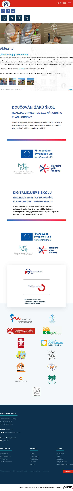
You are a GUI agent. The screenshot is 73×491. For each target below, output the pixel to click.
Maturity (32, 464)
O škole (17, 33)
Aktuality (27, 33)
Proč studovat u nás (5, 456)
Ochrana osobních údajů (20, 471)
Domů (7, 33)
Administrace (46, 471)
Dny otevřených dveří (6, 462)
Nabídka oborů (4, 454)
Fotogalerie (59, 459)
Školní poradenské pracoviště (64, 464)
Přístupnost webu (5, 471)
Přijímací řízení (4, 459)
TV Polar (21, 69)
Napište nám (68, 471)
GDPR (58, 456)
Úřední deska (60, 454)
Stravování (33, 462)
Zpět (71, 90)
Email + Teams (34, 456)
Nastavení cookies (35, 471)
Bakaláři (32, 454)
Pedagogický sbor (61, 462)
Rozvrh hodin (34, 459)
